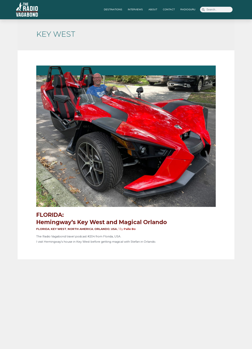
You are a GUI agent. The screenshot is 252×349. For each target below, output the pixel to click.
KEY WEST (58, 229)
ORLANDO (102, 229)
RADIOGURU (187, 9)
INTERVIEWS (135, 9)
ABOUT (152, 9)
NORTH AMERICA (80, 229)
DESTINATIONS (113, 9)
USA (114, 229)
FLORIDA (43, 229)
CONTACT (169, 9)
